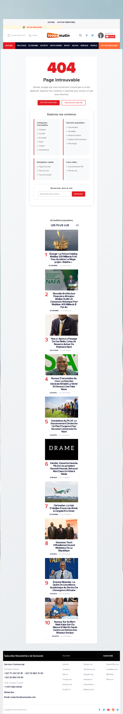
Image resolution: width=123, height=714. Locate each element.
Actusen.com (67, 684)
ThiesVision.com (89, 669)
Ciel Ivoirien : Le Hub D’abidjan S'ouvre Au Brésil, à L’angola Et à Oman (64, 508)
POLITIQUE (21, 45)
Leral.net (66, 664)
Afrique (53, 477)
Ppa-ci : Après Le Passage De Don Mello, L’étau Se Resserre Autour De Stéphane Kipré (64, 342)
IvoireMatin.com (112, 669)
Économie (42, 138)
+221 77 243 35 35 (13, 673)
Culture (42, 146)
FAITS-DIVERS (56, 45)
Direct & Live (44, 171)
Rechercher (78, 194)
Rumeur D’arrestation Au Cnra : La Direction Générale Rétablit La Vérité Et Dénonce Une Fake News (64, 384)
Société (42, 134)
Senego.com (88, 664)
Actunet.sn (66, 690)
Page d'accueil (44, 167)
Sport (41, 142)
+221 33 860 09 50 (13, 677)
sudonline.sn (88, 679)
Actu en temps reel (66, 22)
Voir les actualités (73, 103)
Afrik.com (109, 679)
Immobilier (72, 131)
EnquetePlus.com (112, 664)
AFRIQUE (84, 45)
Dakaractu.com (89, 690)
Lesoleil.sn (66, 669)
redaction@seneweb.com (23, 697)
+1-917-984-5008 (13, 687)
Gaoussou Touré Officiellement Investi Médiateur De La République (64, 546)
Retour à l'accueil (48, 102)
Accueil (51, 22)
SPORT (67, 45)
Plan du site (72, 171)
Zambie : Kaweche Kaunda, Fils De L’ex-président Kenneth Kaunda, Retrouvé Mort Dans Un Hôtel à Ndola (64, 468)
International (44, 150)
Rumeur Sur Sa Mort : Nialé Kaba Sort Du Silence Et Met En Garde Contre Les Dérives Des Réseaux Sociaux (65, 627)
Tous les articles (45, 175)
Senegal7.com (88, 674)
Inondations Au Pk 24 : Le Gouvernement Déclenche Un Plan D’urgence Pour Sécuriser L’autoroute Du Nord (63, 426)
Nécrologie (72, 143)
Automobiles (73, 127)
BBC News (110, 674)
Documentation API (75, 167)
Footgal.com (67, 679)
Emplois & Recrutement (77, 139)
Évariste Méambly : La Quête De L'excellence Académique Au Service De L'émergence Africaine (64, 586)
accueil (9, 45)
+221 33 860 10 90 (34, 673)
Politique (42, 129)
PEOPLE (94, 45)
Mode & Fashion (74, 135)
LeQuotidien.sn (89, 684)
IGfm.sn (65, 674)
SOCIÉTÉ (44, 45)
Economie (53, 265)
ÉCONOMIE (33, 45)
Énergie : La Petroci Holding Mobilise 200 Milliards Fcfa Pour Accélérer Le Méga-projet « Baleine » (63, 258)
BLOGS (75, 45)
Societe (53, 393)
